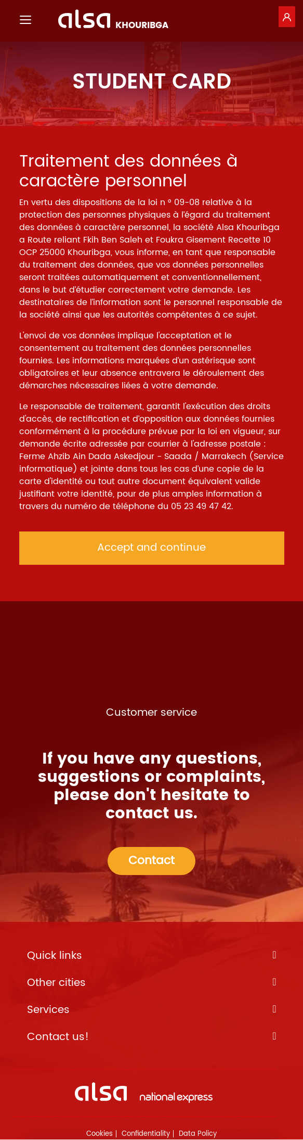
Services (151, 1010)
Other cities (151, 983)
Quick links (151, 956)
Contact (151, 860)
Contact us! (151, 1037)
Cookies (99, 1134)
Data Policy (198, 1134)
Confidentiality (146, 1134)
